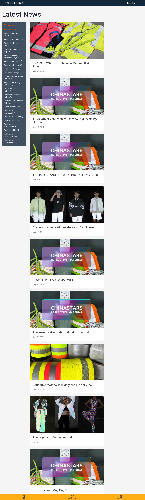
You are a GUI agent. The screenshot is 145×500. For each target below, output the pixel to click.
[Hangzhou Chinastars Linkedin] (5, 461)
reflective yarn (12, 69)
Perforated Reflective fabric (13, 102)
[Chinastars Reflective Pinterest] (24, 461)
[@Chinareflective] (36, 461)
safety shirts (11, 120)
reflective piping (13, 65)
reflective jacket (13, 116)
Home (5, 485)
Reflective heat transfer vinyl (12, 56)
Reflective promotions (10, 135)
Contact (39, 485)
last (51, 436)
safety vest (11, 29)
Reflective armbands (10, 125)
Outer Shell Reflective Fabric (13, 77)
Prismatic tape (12, 72)
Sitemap (47, 485)
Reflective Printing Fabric (12, 83)
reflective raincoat (9, 111)
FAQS (21, 485)
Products (13, 485)
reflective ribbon (13, 61)
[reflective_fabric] (30, 461)
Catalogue (29, 485)
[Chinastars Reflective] (18, 461)
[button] (139, 3)
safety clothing (13, 107)
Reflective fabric (11, 34)
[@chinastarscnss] (11, 461)
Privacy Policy (59, 485)
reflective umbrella (9, 141)
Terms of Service (73, 485)
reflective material (12, 44)
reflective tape (13, 39)
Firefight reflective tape (12, 50)
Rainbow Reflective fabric (12, 95)
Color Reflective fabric (11, 89)
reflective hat (12, 130)
